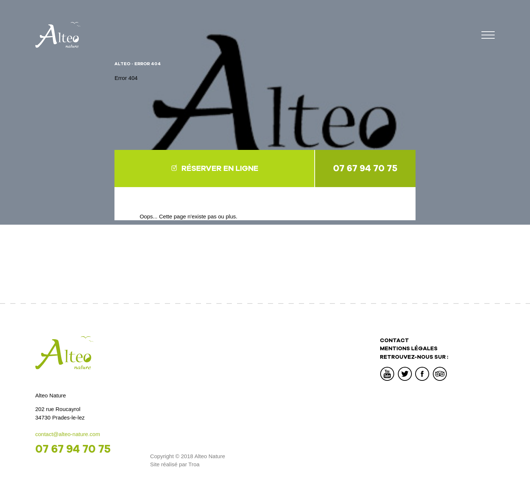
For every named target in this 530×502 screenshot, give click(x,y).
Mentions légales (409, 348)
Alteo (122, 64)
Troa (193, 464)
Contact (394, 340)
